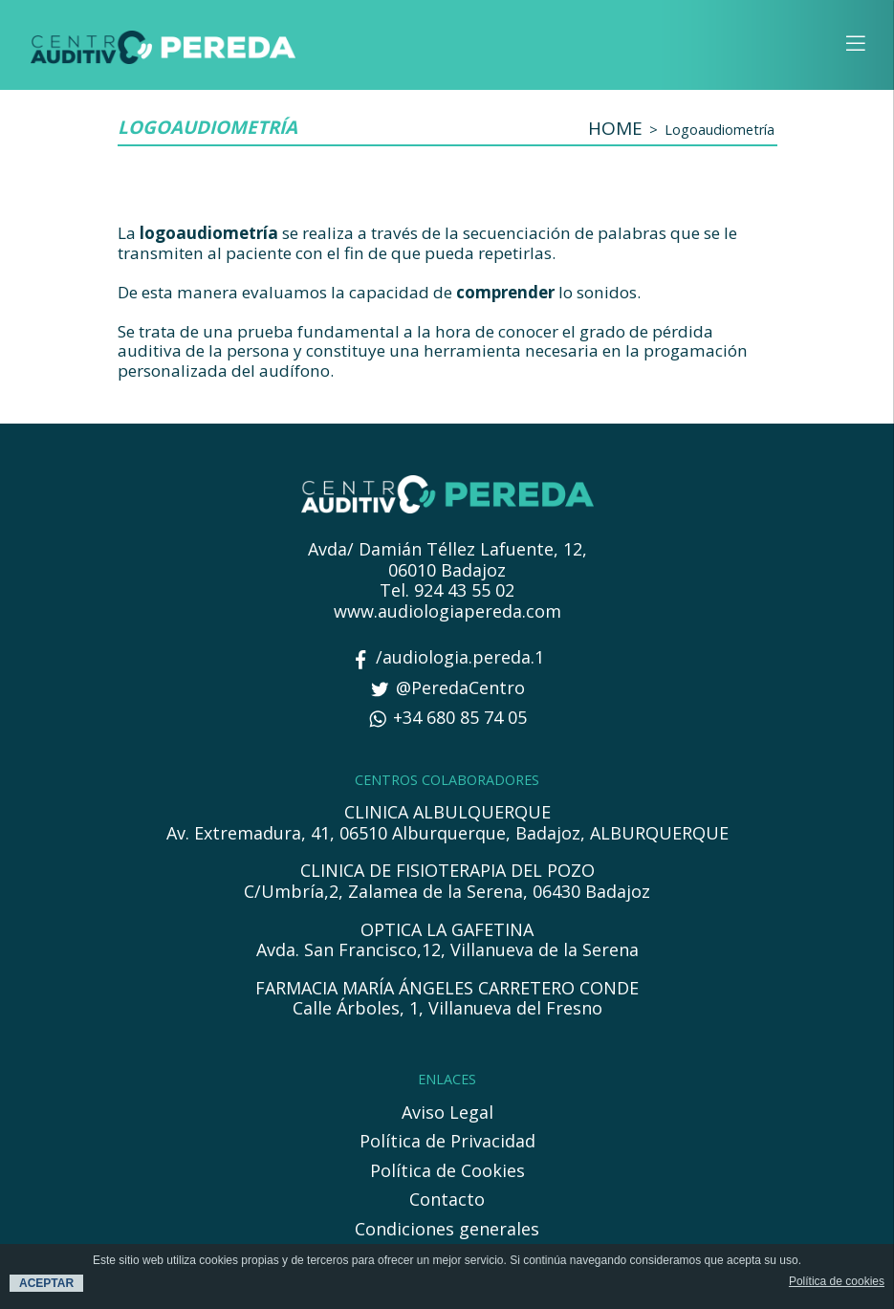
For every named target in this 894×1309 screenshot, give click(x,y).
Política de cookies (836, 1281)
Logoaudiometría (719, 129)
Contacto (447, 1200)
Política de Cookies (447, 1171)
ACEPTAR (46, 1283)
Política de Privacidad (447, 1141)
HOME (615, 128)
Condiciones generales (447, 1229)
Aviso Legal (447, 1113)
